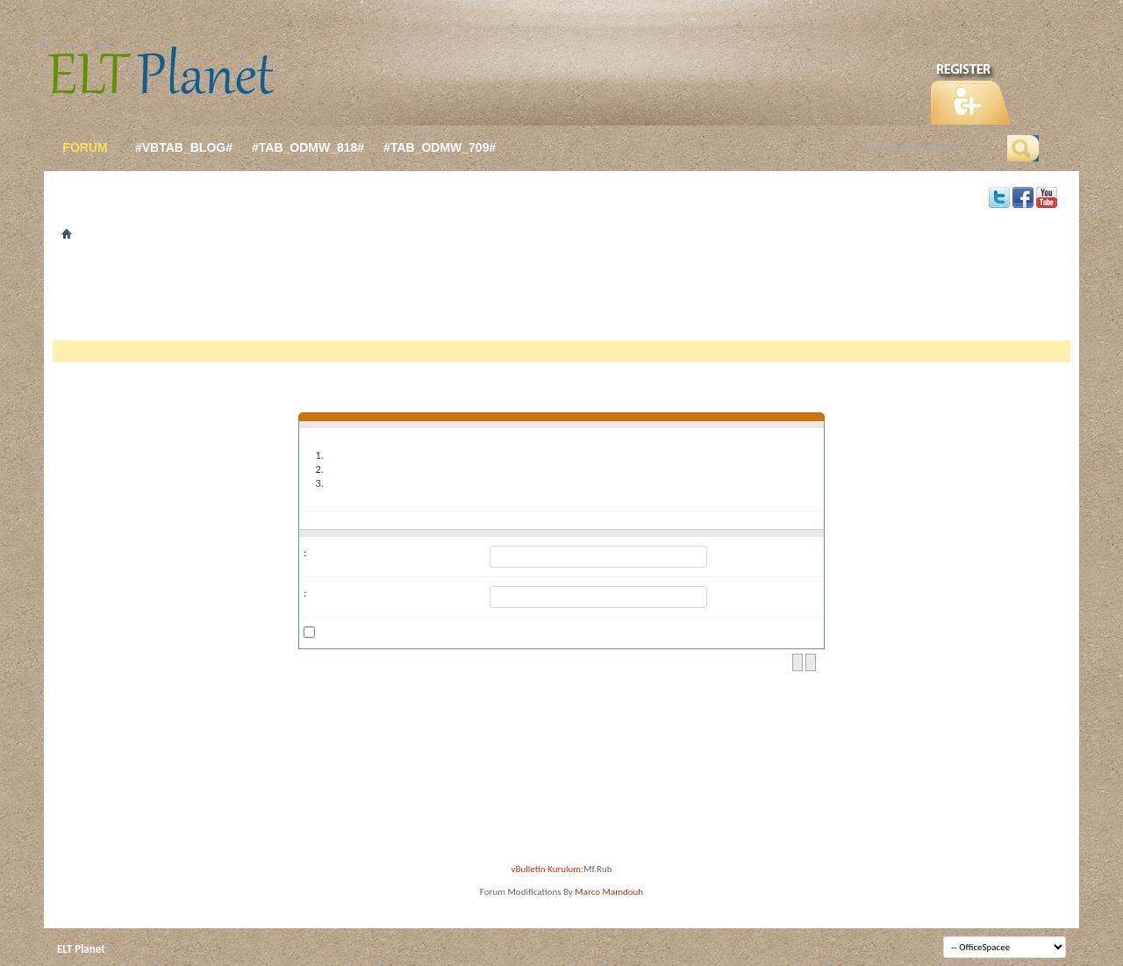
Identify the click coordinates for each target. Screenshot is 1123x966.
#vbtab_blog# (183, 147)
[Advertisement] (561, 296)
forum (84, 147)
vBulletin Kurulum (546, 869)
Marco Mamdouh (609, 892)
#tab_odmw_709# (439, 147)
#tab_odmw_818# (308, 147)
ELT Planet (81, 948)
